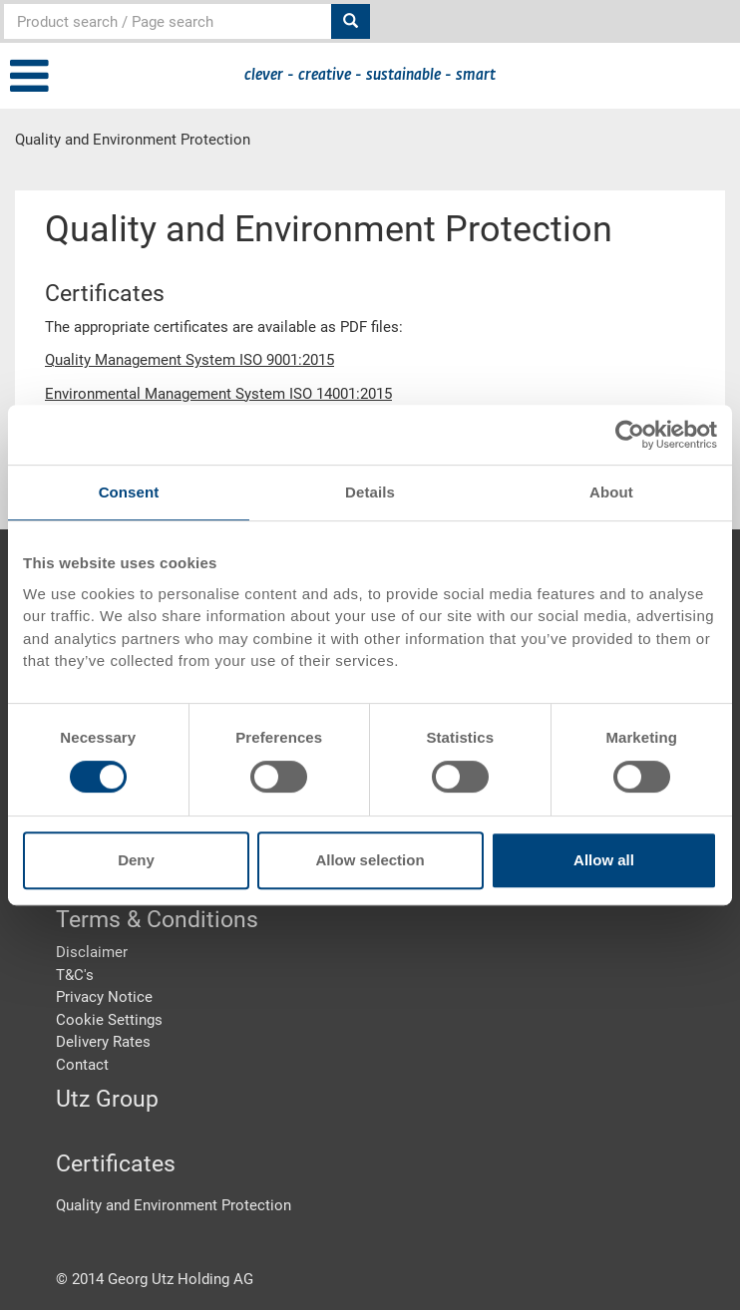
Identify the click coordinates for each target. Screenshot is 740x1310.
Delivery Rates (103, 1042)
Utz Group (107, 1099)
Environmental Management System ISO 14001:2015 (218, 394)
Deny (136, 859)
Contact (82, 1065)
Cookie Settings (109, 1020)
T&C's (75, 975)
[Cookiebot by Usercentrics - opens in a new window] (630, 435)
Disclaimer (92, 952)
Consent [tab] (129, 492)
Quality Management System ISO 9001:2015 (189, 360)
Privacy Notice (104, 997)
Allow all (603, 859)
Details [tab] (370, 492)
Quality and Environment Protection (173, 1205)
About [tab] (611, 492)
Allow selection (369, 859)
